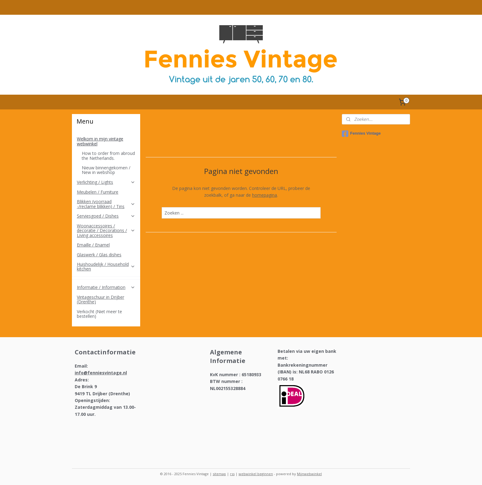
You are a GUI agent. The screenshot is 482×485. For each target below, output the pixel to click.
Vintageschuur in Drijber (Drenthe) (100, 299)
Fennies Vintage (361, 133)
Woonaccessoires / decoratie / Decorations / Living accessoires (106, 230)
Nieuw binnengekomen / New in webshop (106, 170)
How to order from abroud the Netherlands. (108, 155)
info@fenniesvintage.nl (101, 373)
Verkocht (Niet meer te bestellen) (99, 314)
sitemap (219, 473)
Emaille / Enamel (93, 245)
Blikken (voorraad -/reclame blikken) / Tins (106, 204)
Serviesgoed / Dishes (106, 216)
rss (232, 473)
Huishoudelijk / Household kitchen (106, 266)
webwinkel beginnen (256, 473)
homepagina (264, 195)
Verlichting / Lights (106, 182)
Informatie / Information (106, 287)
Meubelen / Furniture (97, 192)
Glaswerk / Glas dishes (99, 255)
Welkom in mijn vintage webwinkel (106, 141)
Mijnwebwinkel (309, 473)
